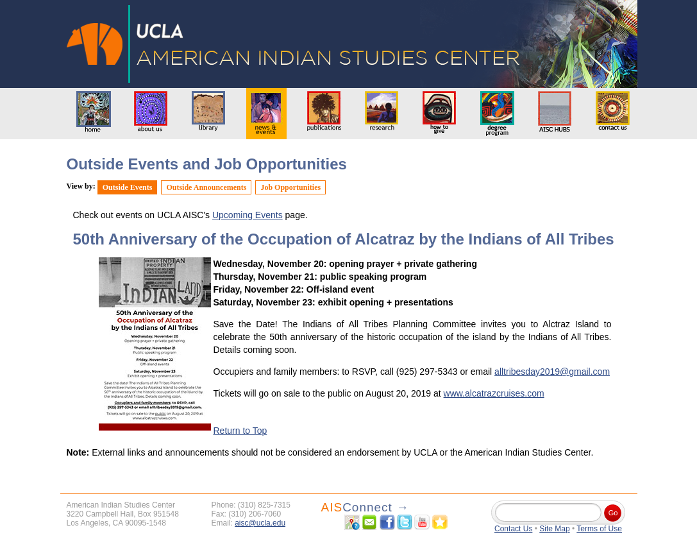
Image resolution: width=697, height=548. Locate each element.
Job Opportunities (290, 187)
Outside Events (128, 187)
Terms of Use (599, 528)
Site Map (554, 528)
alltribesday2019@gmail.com (552, 371)
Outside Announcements (206, 187)
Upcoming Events (247, 215)
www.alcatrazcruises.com (494, 393)
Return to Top (240, 430)
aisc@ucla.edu (260, 522)
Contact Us (513, 528)
